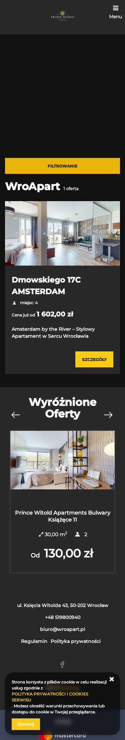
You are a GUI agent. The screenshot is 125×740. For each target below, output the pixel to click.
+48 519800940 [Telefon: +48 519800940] (62, 617)
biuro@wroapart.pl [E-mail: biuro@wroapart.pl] (62, 629)
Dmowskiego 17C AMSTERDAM (46, 285)
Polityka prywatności (76, 641)
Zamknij (26, 724)
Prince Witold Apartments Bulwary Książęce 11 (62, 516)
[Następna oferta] (108, 415)
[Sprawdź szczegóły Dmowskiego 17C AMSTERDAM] (94, 359)
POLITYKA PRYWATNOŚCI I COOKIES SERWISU (50, 696)
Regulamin (34, 641)
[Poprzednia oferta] (15, 415)
